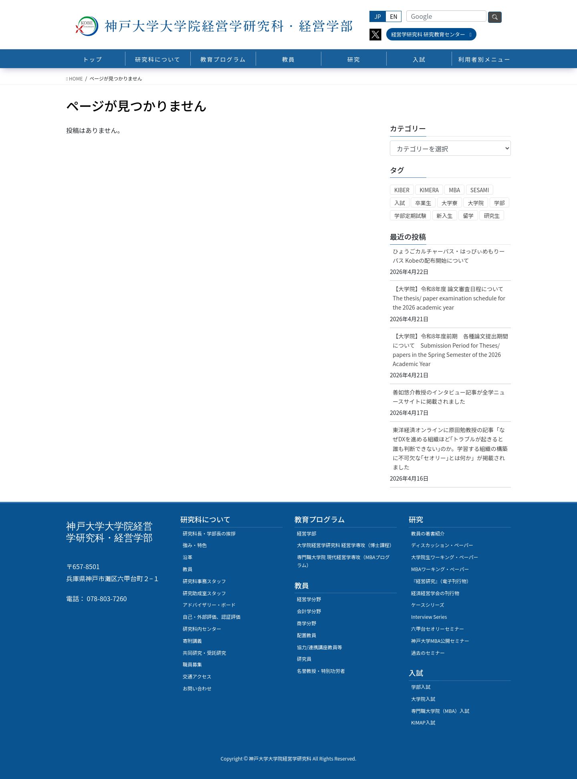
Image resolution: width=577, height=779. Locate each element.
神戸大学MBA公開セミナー (440, 640)
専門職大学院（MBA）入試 (440, 710)
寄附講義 (192, 640)
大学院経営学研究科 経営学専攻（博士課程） (345, 544)
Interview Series (429, 616)
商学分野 (306, 623)
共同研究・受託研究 (204, 652)
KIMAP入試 (423, 722)
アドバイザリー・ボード (209, 604)
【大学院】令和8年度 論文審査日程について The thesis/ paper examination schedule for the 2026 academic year (451, 298)
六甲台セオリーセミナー (437, 628)
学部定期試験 (410, 215)
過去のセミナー (428, 652)
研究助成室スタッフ (204, 593)
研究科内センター (202, 628)
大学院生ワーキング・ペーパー (444, 557)
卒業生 (423, 203)
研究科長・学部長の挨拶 (209, 533)
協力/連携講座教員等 (319, 647)
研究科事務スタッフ (204, 581)
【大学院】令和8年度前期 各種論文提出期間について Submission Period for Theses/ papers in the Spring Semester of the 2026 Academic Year (450, 350)
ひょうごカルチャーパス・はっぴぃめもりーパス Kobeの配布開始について (449, 255)
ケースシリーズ (427, 604)
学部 (499, 203)
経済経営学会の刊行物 (435, 593)
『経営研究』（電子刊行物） (441, 581)
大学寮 (450, 203)
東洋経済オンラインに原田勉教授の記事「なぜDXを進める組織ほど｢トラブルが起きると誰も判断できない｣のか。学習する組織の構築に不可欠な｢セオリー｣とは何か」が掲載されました (450, 448)
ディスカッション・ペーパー (442, 544)
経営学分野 (309, 599)
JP (377, 16)
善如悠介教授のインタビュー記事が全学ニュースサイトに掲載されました (449, 396)
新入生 (445, 215)
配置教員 (306, 635)
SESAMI (479, 190)
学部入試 (420, 686)
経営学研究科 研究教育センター (431, 34)
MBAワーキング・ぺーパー (440, 569)
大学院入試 (423, 698)
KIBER (402, 190)
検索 (495, 17)
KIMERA (429, 190)
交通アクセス (197, 676)
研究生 (492, 215)
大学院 (476, 203)
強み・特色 (195, 544)
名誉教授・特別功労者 (321, 670)
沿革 (187, 557)
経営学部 (306, 533)
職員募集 (192, 664)
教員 (187, 569)
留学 (468, 215)
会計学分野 (309, 611)
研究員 (304, 658)
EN (393, 16)
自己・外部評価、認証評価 (211, 616)
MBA (454, 190)
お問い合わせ (197, 688)
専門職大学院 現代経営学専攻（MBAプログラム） (343, 561)
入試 (399, 203)
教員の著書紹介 (428, 533)
